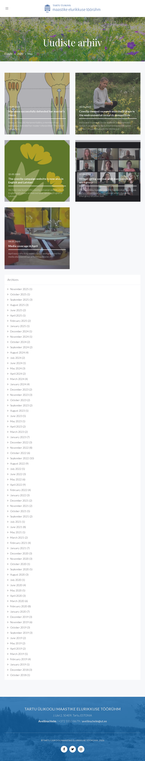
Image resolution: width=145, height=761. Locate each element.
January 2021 (18, 548)
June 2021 (16, 527)
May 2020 (16, 590)
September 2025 (19, 299)
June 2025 (16, 310)
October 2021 (18, 511)
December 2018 (19, 669)
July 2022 (15, 468)
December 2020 (19, 553)
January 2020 (18, 611)
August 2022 (17, 463)
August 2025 (17, 304)
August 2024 (17, 352)
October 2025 (18, 294)
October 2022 (18, 453)
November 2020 (19, 558)
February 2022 (18, 490)
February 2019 (18, 659)
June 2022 (16, 474)
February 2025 (18, 320)
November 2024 (19, 336)
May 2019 (16, 643)
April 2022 (16, 484)
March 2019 (17, 653)
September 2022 (19, 458)
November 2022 (19, 447)
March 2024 (17, 378)
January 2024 (18, 384)
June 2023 (16, 416)
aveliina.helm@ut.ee (94, 721)
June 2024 (16, 363)
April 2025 (16, 315)
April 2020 (16, 595)
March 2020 (17, 601)
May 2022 (16, 479)
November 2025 (19, 289)
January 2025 (18, 326)
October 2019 (18, 627)
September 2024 (19, 347)
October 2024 (18, 341)
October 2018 (18, 675)
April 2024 (16, 373)
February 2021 (18, 542)
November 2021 (19, 505)
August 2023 (17, 410)
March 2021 (17, 537)
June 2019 (16, 638)
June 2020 (16, 585)
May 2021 (16, 532)
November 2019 (19, 622)
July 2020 (15, 579)
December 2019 (19, 616)
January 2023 (18, 437)
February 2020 (18, 606)
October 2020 (18, 564)
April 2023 (16, 426)
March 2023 (17, 431)
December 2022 (19, 442)
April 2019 (16, 648)
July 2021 (15, 521)
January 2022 (18, 495)
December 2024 (19, 331)
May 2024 (16, 368)
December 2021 (19, 500)
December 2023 (19, 389)
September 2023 (19, 405)
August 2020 (17, 574)
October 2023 (18, 400)
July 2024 (15, 357)
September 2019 (19, 632)
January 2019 (18, 664)
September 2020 (19, 569)
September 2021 (19, 516)
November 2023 (19, 394)
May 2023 (16, 421)
